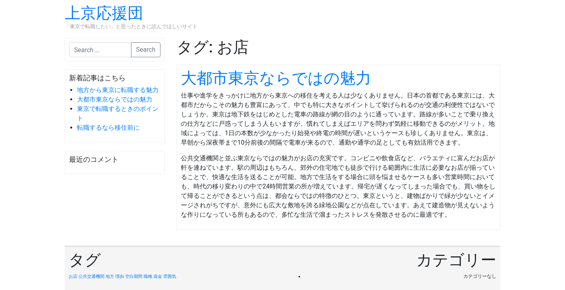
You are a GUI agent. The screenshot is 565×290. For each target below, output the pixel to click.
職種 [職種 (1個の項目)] (148, 276)
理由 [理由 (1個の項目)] (119, 276)
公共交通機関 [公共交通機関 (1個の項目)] (91, 276)
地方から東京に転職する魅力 (118, 90)
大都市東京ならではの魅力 (114, 99)
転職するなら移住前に (108, 127)
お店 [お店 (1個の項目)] (73, 276)
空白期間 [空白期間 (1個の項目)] (133, 276)
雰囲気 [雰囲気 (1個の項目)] (169, 276)
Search (145, 49)
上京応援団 (104, 13)
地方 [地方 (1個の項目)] (110, 276)
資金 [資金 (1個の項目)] (157, 276)
